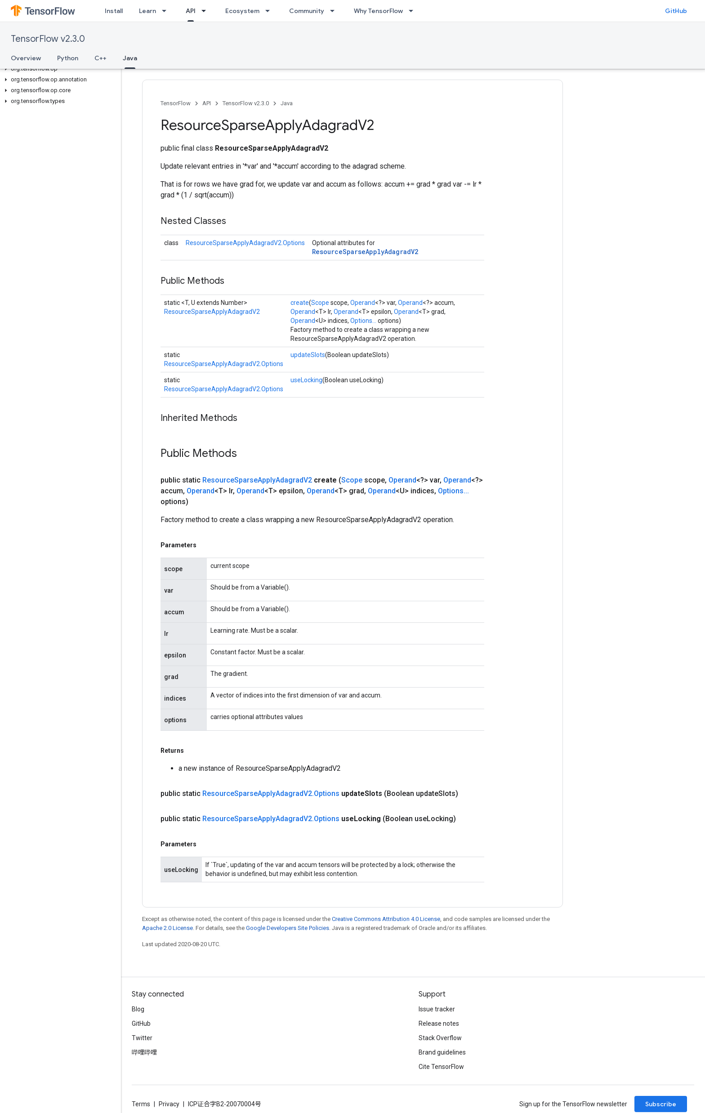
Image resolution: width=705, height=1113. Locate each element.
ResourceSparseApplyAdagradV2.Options (245, 242)
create (299, 302)
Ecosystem (242, 11)
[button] (58, 68)
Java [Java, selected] (130, 58)
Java (287, 103)
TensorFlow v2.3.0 (48, 39)
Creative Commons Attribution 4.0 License (386, 919)
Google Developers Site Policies (287, 928)
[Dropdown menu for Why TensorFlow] (413, 11)
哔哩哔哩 (144, 1052)
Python (67, 58)
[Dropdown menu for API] (206, 11)
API (206, 103)
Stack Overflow (440, 1037)
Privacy (169, 1104)
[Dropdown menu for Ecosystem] (270, 11)
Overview (26, 58)
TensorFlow (176, 103)
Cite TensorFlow (441, 1066)
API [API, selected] (191, 11)
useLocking (306, 380)
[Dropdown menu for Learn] (167, 11)
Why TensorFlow (378, 11)
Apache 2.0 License (167, 928)
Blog (138, 1009)
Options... (363, 320)
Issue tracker (437, 1009)
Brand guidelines (442, 1052)
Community (306, 11)
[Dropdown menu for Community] (335, 11)
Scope (320, 302)
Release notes (439, 1023)
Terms (141, 1104)
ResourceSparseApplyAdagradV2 (365, 251)
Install (114, 11)
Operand (362, 302)
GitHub (676, 11)
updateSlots (307, 354)
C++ (100, 58)
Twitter (142, 1037)
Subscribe (660, 1104)
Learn (147, 11)
